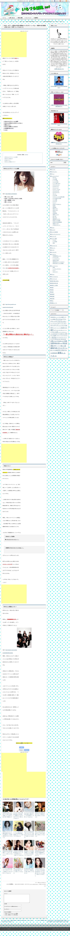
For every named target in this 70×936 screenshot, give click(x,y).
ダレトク (54, 193)
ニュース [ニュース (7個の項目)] (60, 332)
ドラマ (53, 250)
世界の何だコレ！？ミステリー (58, 261)
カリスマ (53, 229)
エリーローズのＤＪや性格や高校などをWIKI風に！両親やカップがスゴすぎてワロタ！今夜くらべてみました (18, 815)
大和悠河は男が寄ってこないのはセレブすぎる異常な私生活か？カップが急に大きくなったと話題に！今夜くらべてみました (40, 872)
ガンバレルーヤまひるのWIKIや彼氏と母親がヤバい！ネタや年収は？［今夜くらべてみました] (29, 814)
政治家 (53, 296)
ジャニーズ (54, 236)
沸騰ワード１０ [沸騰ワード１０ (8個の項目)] (57, 345)
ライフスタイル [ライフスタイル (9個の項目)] (60, 337)
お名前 (5, 905)
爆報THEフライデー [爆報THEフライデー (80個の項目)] (58, 348)
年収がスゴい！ (7, 160)
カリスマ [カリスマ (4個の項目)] (59, 325)
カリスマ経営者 (55, 232)
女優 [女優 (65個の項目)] (52, 343)
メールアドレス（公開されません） (11, 908)
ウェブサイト (6, 910)
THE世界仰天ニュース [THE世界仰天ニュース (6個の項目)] (54, 317)
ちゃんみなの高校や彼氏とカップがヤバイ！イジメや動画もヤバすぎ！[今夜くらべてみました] (8, 870)
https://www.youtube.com (10, 304)
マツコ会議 (55, 199)
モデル (53, 274)
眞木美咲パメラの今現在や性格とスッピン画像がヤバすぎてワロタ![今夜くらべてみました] (29, 853)
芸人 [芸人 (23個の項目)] (59, 350)
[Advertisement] (14, 44)
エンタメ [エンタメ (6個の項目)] (62, 323)
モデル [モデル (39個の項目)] (54, 337)
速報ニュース (54, 303)
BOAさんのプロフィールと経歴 (10, 157)
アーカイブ (52, 310)
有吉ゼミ (54, 211)
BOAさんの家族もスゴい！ (10, 161)
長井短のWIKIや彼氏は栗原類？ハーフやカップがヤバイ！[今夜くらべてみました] (8, 853)
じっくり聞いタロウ (56, 183)
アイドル (53, 169)
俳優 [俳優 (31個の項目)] (65, 341)
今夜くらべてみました (42, 882)
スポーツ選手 (54, 238)
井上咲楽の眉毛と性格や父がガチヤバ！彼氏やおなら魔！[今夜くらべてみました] (29, 870)
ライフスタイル (55, 276)
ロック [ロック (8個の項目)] (53, 339)
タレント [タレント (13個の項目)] (63, 330)
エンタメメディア (55, 176)
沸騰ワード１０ (56, 214)
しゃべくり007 (55, 182)
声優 (52, 289)
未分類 (53, 298)
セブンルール (54, 245)
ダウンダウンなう (56, 192)
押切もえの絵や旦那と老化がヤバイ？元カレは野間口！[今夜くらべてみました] (40, 834)
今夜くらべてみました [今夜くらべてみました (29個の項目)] (57, 341)
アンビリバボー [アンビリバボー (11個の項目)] (56, 323)
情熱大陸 (54, 207)
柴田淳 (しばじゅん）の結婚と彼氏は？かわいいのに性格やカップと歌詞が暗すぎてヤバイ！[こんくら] (8, 834)
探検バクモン (55, 208)
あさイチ (54, 177)
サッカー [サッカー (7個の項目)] (54, 327)
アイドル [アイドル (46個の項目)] (59, 319)
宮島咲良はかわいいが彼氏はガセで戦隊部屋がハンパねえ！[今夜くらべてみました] (40, 853)
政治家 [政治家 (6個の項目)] (61, 343)
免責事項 (36, 17)
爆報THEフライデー (56, 219)
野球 (54, 243)
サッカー (54, 240)
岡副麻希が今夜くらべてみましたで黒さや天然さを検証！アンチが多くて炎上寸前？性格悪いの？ (7, 814)
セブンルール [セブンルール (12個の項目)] (57, 330)
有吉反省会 (55, 213)
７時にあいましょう (56, 225)
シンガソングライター (57, 268)
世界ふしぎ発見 (55, 285)
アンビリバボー (56, 257)
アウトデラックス (56, 185)
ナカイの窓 (55, 195)
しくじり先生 (55, 180)
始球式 (53, 294)
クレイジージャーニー (56, 234)
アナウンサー (54, 171)
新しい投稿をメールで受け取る (12, 916)
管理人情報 (20, 17)
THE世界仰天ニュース (57, 255)
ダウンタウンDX (56, 190)
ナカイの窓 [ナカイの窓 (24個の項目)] (55, 332)
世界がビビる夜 (56, 260)
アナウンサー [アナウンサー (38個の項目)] (61, 321)
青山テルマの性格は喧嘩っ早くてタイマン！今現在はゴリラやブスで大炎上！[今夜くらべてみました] (29, 834)
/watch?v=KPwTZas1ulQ (8, 307)
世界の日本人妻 (55, 283)
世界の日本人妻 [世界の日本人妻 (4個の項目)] (63, 339)
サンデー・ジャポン (56, 189)
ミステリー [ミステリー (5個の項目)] (58, 335)
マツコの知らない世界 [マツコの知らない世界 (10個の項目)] (62, 333)
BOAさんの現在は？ (8, 158)
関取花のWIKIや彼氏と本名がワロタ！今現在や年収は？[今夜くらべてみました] (40, 814)
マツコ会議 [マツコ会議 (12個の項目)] (53, 335)
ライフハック (54, 278)
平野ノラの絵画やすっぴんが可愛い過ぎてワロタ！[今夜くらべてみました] (18, 870)
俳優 (52, 287)
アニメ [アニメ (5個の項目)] (51, 323)
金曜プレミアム (56, 223)
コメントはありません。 (34, 884)
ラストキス (55, 201)
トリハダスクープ (56, 258)
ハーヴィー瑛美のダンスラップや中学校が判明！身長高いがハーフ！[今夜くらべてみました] (18, 834)
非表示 (26, 154)
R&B (54, 267)
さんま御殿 (55, 179)
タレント (53, 247)
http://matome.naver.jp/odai (11, 650)
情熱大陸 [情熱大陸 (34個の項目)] (57, 343)
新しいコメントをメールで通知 (12, 915)
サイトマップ (28, 17)
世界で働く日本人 (55, 281)
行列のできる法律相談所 (57, 222)
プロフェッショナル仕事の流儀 (58, 196)
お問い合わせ (12, 17)
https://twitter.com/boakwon (11, 193)
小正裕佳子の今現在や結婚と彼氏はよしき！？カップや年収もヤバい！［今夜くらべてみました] (18, 853)
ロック (54, 270)
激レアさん (55, 217)
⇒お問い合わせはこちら (59, 68)
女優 (52, 292)
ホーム (4, 17)
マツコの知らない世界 (57, 198)
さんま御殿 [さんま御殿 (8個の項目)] (61, 317)
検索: (51, 162)
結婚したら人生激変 (56, 220)
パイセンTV (54, 252)
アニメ (53, 173)
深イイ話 (54, 216)
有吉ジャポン (55, 210)
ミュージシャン (55, 265)
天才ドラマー (55, 271)
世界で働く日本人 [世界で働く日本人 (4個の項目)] (58, 339)
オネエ (53, 227)
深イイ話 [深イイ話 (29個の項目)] (63, 345)
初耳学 (54, 205)
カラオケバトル (56, 186)
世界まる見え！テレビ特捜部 (58, 263)
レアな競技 (55, 241)
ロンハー (54, 202)
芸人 (52, 300)
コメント (5, 893)
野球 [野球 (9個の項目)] (56, 356)
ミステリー (54, 254)
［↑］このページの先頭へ (6, 930)
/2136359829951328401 (8, 652)
